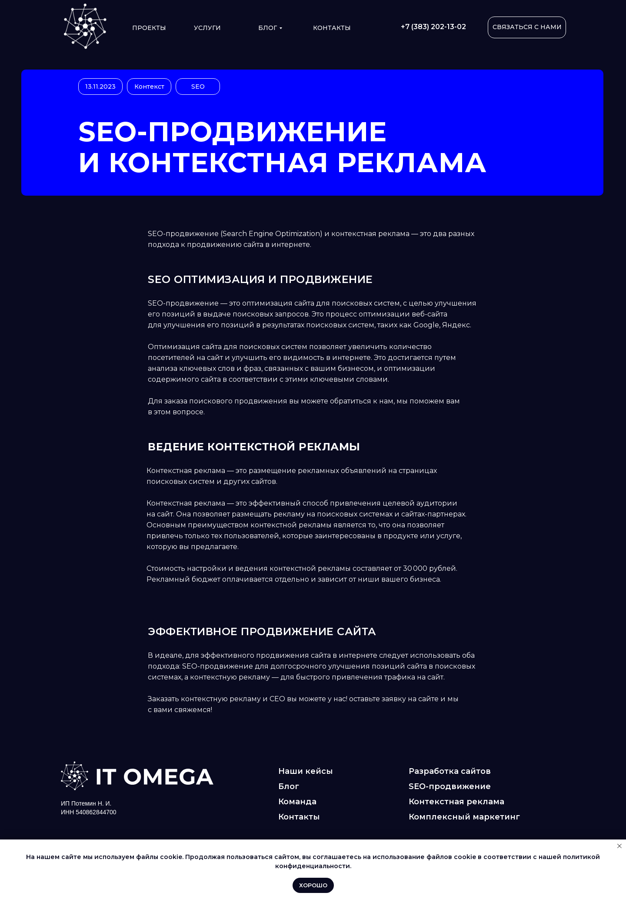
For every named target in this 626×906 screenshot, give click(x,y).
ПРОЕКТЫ (149, 28)
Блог (267, 28)
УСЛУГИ (207, 28)
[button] (527, 27)
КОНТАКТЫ (332, 28)
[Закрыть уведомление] (619, 846)
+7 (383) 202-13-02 (433, 27)
